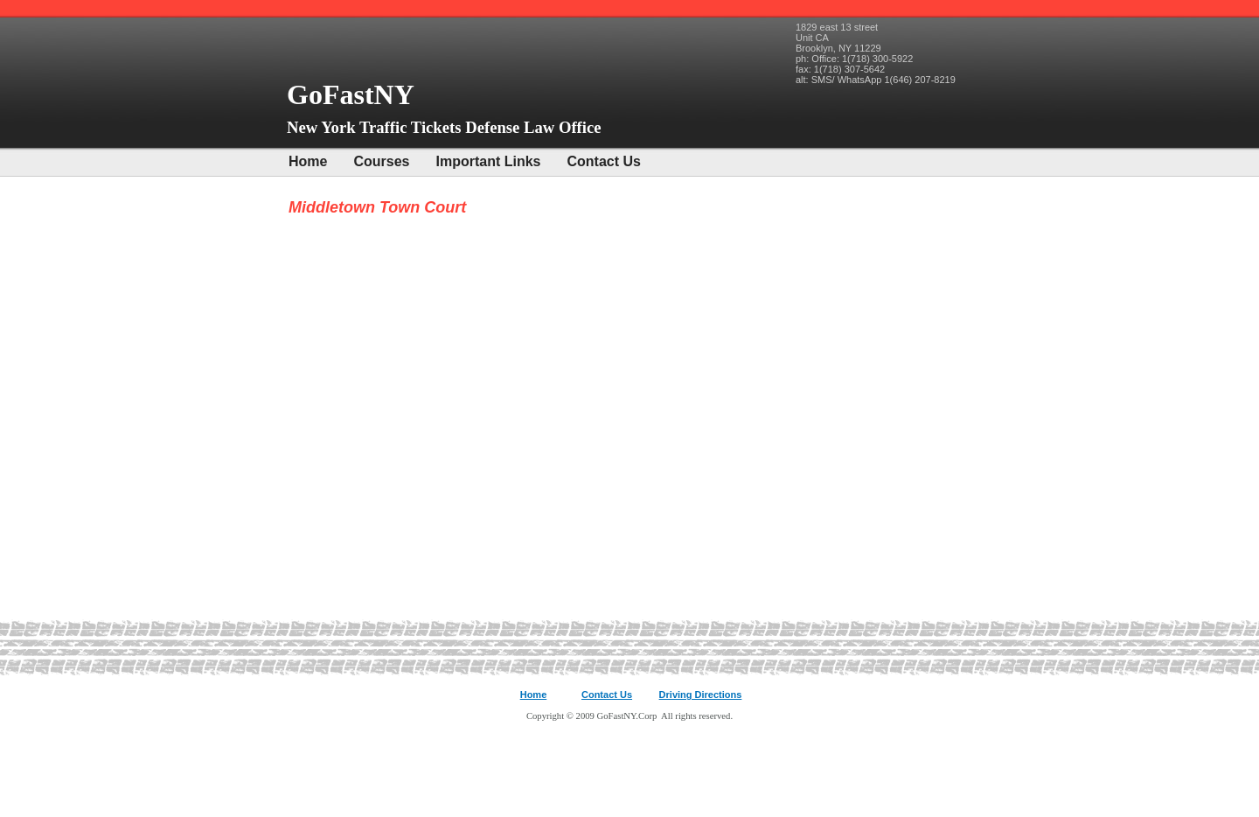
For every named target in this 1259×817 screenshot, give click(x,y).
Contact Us (604, 161)
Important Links (487, 161)
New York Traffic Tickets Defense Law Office (444, 127)
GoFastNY (354, 94)
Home (308, 161)
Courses (381, 161)
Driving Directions (700, 694)
